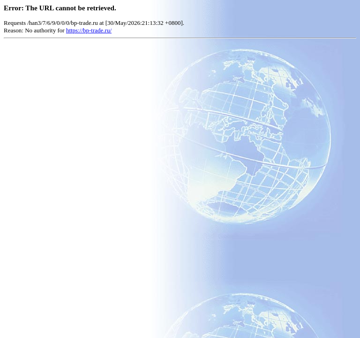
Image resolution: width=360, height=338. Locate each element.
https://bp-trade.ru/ (89, 30)
